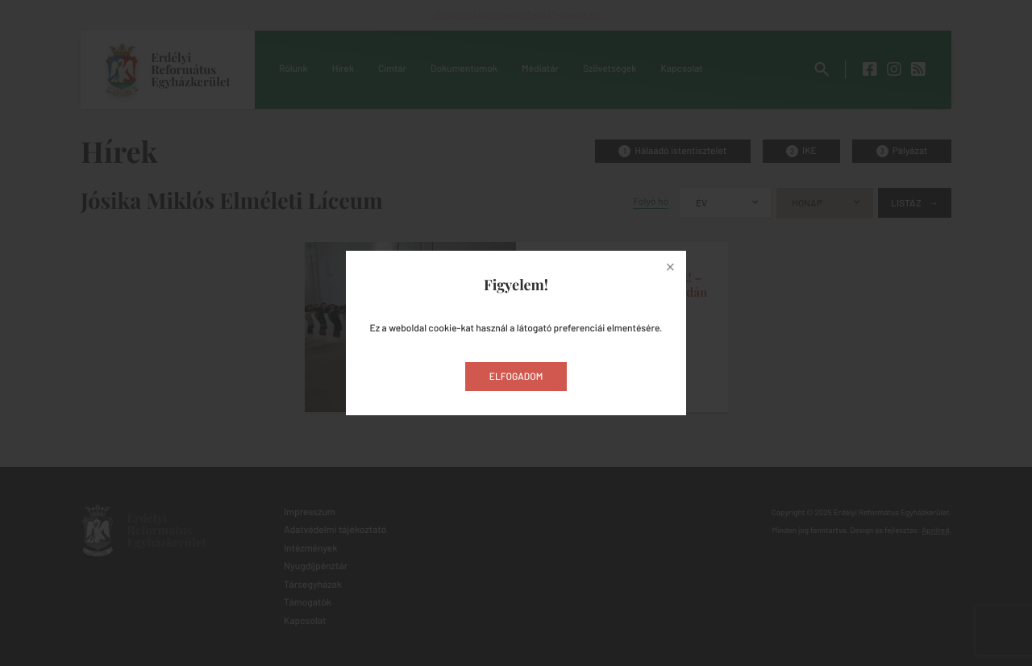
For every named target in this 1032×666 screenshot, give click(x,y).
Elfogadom (516, 376)
